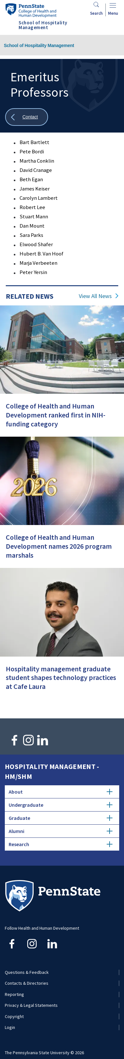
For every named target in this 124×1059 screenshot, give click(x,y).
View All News (95, 296)
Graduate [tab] (60, 818)
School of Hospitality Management (39, 45)
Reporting (14, 994)
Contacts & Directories (26, 983)
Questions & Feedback (27, 972)
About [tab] (60, 791)
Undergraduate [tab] (60, 805)
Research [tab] (60, 844)
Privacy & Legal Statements (31, 1005)
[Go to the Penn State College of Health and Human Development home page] (30, 10)
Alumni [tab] (60, 831)
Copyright (14, 1016)
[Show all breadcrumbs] (26, 117)
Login (10, 1027)
